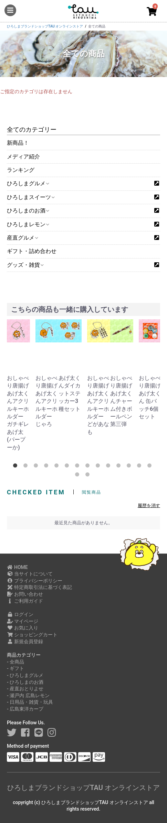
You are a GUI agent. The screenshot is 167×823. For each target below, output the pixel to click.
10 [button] (109, 466)
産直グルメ (22, 237)
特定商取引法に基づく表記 (39, 587)
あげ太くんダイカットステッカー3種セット (70, 393)
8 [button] (88, 466)
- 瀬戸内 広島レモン (28, 695)
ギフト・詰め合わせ (31, 251)
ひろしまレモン (28, 224)
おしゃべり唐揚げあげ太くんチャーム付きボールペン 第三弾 (121, 401)
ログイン (20, 614)
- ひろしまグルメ (25, 675)
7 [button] (78, 466)
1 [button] (16, 466)
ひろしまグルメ (28, 183)
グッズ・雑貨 (25, 265)
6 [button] (68, 466)
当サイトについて (30, 574)
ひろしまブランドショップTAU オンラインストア (83, 787)
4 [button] (47, 466)
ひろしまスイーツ (30, 197)
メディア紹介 (23, 156)
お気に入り (22, 627)
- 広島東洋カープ (25, 709)
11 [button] (119, 466)
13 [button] (140, 466)
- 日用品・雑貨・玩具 (30, 702)
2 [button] (26, 466)
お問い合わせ (25, 594)
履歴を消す (149, 505)
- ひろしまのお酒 (25, 682)
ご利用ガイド (25, 601)
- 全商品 (15, 662)
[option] (20, 385)
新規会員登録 (25, 641)
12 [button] (130, 466)
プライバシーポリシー (34, 580)
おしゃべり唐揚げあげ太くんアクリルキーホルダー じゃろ (46, 401)
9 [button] (99, 466)
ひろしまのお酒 (28, 210)
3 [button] (37, 466)
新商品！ (18, 143)
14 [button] (150, 466)
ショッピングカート (32, 634)
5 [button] (57, 466)
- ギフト (15, 668)
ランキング (20, 170)
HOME (17, 567)
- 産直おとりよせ (25, 688)
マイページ (22, 621)
